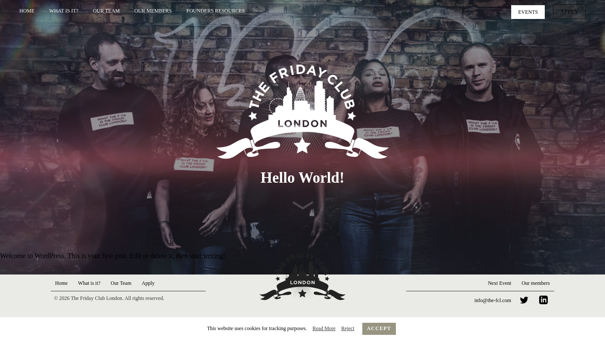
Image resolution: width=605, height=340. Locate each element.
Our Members (153, 11)
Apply (571, 11)
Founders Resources (215, 11)
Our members (536, 283)
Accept (379, 328)
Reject (348, 328)
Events (531, 11)
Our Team (106, 11)
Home (26, 11)
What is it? (63, 11)
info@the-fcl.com (493, 300)
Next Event (499, 283)
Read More (324, 328)
